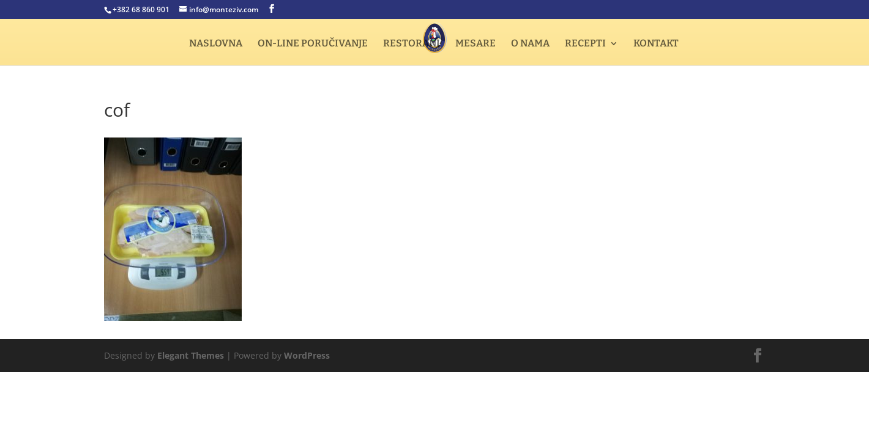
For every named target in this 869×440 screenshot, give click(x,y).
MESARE (475, 44)
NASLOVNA (215, 44)
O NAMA (530, 44)
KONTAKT (656, 44)
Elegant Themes (190, 355)
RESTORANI (411, 44)
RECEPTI (585, 44)
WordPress (307, 355)
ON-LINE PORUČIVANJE (313, 44)
